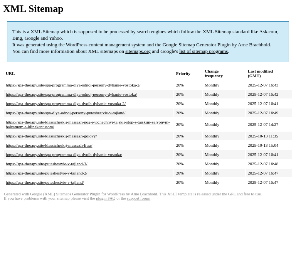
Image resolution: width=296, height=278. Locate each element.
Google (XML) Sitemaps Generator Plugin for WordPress (77, 194)
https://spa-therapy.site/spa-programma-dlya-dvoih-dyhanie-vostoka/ (64, 154)
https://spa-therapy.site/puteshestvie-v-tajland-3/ (46, 163)
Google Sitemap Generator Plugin (197, 44)
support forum (138, 198)
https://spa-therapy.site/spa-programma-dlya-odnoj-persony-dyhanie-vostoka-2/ (73, 85)
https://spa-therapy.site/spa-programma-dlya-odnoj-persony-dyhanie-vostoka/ (71, 94)
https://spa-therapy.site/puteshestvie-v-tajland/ (45, 182)
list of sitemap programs (203, 51)
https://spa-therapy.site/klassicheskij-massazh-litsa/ (49, 145)
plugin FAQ (105, 198)
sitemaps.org (138, 51)
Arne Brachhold (254, 44)
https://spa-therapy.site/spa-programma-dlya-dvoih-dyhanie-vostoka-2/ (66, 103)
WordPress (76, 44)
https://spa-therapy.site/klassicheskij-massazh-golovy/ (51, 136)
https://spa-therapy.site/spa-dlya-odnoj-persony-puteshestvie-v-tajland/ (66, 112)
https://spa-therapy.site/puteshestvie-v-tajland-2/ (46, 173)
